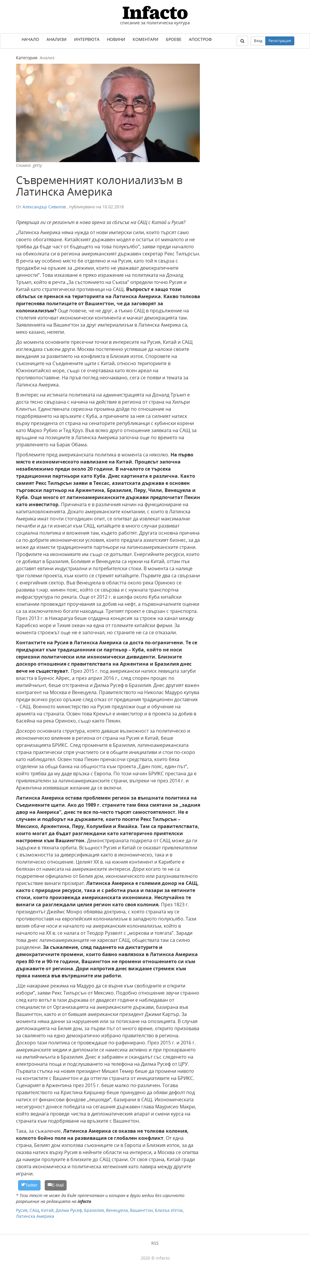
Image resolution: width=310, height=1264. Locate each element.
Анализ (47, 57)
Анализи (56, 39)
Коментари (145, 39)
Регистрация (280, 40)
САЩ (34, 1210)
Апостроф (200, 39)
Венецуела (117, 1210)
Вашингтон (141, 1210)
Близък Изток (169, 1210)
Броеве (173, 39)
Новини (116, 39)
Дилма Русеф (69, 1210)
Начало (30, 39)
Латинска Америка (35, 1216)
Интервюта (86, 39)
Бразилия (94, 1210)
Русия (22, 1210)
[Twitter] (29, 1185)
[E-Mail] (56, 1185)
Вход (258, 40)
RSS (155, 1243)
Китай (47, 1210)
